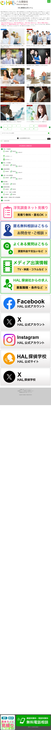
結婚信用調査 (6, 169)
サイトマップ (30, 392)
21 (7, 128)
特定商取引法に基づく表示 (23, 392)
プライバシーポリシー (28, 389)
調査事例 (14, 151)
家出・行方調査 (7, 162)
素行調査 (5, 181)
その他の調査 (6, 200)
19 (33, 125)
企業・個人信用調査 (8, 175)
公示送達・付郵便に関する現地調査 (11, 197)
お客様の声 (20, 152)
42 (25, 128)
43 (33, 128)
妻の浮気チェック (8, 159)
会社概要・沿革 (22, 389)
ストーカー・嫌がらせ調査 (9, 192)
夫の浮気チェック (8, 156)
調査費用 (7, 151)
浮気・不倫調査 (7, 149)
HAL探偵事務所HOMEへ (25, 138)
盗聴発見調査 (6, 186)
